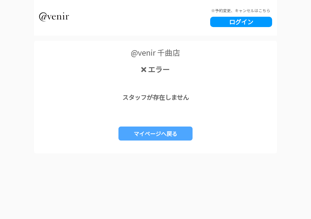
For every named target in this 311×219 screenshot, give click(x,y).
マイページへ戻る (155, 133)
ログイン (241, 21)
